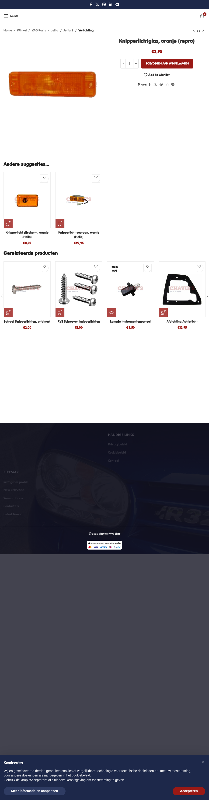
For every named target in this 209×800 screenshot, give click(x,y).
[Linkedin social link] (111, 4)
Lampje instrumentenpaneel (130, 321)
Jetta (54, 30)
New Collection (13, 490)
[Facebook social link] (91, 4)
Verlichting (86, 30)
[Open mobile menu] (10, 16)
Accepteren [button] (189, 791)
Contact (113, 460)
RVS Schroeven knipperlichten (79, 321)
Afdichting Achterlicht (182, 321)
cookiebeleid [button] (81, 775)
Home (7, 30)
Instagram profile (15, 482)
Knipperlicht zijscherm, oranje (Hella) (27, 234)
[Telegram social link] (117, 4)
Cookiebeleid (117, 452)
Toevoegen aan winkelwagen (167, 63)
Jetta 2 (68, 30)
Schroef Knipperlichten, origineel (27, 321)
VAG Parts (39, 30)
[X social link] (97, 4)
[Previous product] (194, 30)
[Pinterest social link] (104, 4)
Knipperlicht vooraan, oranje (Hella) (78, 234)
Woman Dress (13, 498)
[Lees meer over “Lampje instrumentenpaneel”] (111, 312)
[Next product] (203, 30)
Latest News (12, 514)
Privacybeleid (117, 444)
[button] (8, 223)
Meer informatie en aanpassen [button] (34, 791)
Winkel (22, 30)
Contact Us (11, 506)
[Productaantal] (129, 63)
